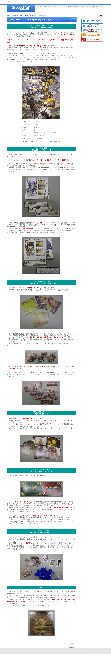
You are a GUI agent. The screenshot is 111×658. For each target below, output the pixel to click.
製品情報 (12, 15)
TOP (8, 15)
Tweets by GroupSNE (92, 18)
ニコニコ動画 (92, 34)
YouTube (92, 39)
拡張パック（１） (28, 374)
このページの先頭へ (72, 647)
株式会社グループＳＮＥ (23, 8)
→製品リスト (71, 643)
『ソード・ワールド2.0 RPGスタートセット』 (44, 141)
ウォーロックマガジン (92, 30)
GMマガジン (92, 25)
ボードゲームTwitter (92, 21)
